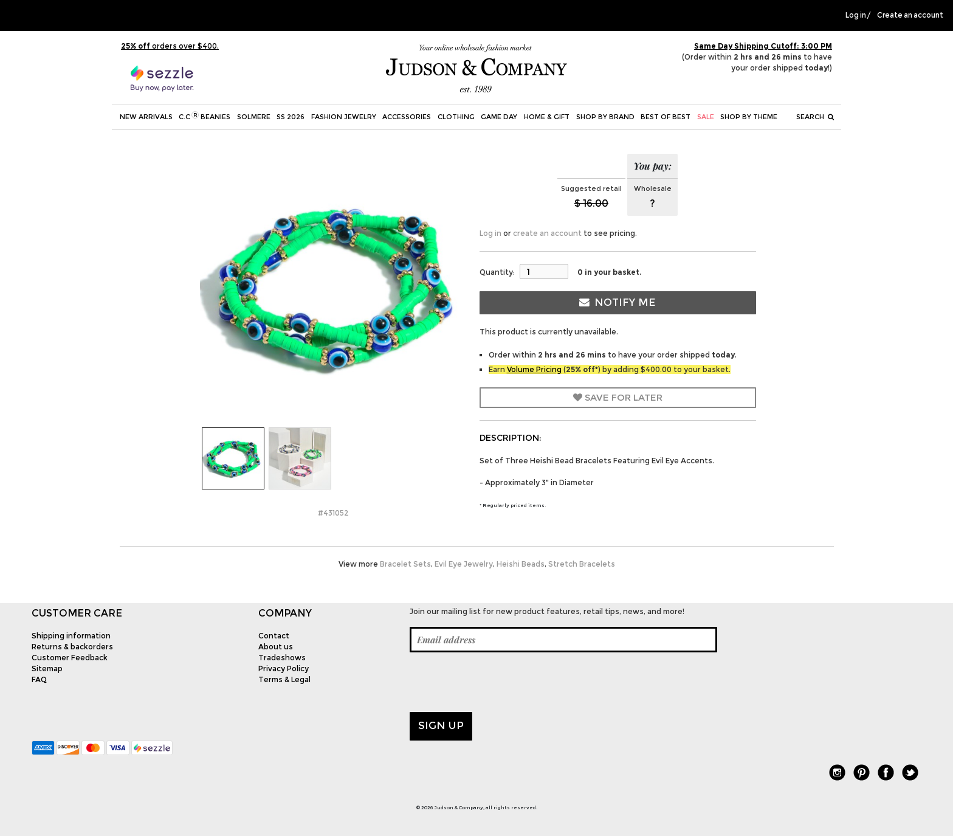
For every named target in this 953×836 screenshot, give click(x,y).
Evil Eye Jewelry (464, 563)
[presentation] (502, 682)
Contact (273, 635)
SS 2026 (290, 116)
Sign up (441, 725)
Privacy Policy (283, 668)
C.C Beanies (204, 116)
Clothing (456, 116)
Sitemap (47, 668)
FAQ (39, 679)
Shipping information (71, 635)
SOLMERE (253, 116)
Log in (855, 15)
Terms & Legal (284, 679)
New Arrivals (146, 116)
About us (275, 646)
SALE (705, 116)
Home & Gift (546, 116)
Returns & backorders (72, 646)
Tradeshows (282, 657)
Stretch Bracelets (581, 563)
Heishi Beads (521, 563)
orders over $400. (170, 45)
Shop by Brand (605, 116)
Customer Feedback (70, 657)
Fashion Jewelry (343, 116)
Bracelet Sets (405, 563)
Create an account (910, 15)
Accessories (406, 116)
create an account (547, 233)
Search (815, 116)
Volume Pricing (534, 369)
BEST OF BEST (665, 116)
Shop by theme (748, 116)
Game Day (499, 116)
